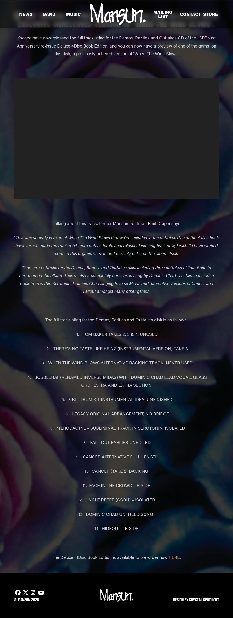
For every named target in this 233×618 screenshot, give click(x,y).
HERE (174, 557)
